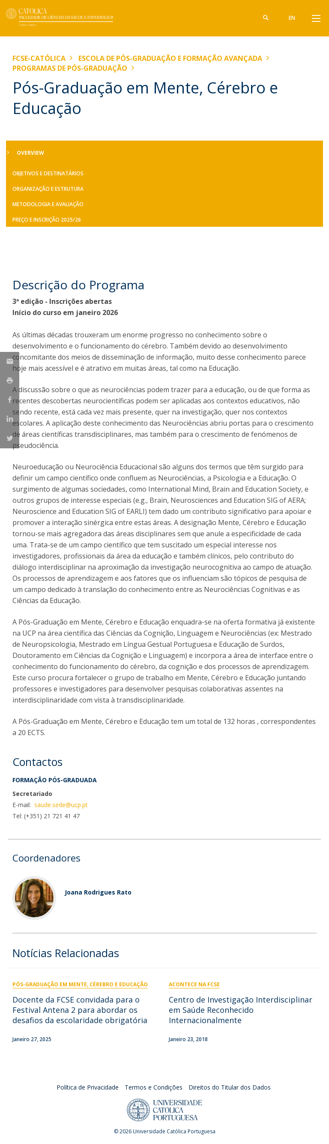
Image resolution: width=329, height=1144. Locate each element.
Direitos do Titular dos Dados (229, 1087)
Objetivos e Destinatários (48, 173)
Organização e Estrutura (48, 188)
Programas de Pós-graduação (69, 68)
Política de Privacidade (88, 1087)
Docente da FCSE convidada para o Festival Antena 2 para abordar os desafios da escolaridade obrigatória (79, 1009)
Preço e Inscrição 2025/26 (46, 219)
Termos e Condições (153, 1087)
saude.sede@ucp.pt (60, 805)
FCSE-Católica (39, 58)
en (292, 17)
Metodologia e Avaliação (48, 204)
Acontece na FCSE (194, 984)
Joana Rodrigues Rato (98, 892)
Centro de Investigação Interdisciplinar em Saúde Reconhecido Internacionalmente (240, 1009)
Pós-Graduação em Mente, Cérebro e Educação (80, 984)
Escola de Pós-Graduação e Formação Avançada (170, 58)
